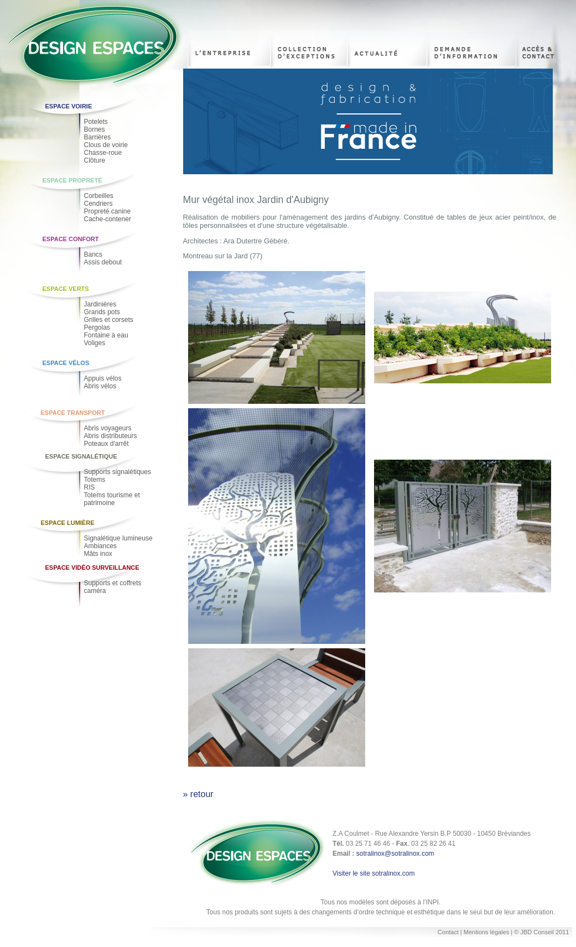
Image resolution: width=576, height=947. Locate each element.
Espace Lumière (68, 522)
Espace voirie (68, 106)
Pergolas (97, 327)
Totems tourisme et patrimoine (112, 499)
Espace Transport (73, 412)
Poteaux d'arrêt (106, 444)
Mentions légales (487, 932)
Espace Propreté (72, 180)
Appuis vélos (103, 378)
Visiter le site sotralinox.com (374, 873)
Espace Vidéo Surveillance (92, 567)
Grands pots (102, 312)
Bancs (93, 254)
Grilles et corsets (108, 320)
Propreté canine (107, 211)
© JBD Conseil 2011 (541, 932)
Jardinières (100, 304)
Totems (95, 479)
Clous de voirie (106, 145)
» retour (198, 794)
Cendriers (98, 203)
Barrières (97, 137)
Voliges (95, 343)
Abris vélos (100, 386)
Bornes (94, 129)
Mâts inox (98, 554)
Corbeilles (98, 196)
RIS (89, 487)
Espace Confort (71, 239)
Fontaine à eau (106, 335)
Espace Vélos (66, 363)
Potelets (96, 122)
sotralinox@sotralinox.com (395, 853)
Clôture (95, 160)
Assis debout (103, 262)
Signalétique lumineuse (118, 538)
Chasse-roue (103, 153)
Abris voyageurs (108, 428)
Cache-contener (107, 219)
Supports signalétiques (117, 472)
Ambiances (100, 546)
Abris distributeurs (110, 436)
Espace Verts (66, 288)
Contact (448, 932)
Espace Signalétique (81, 456)
